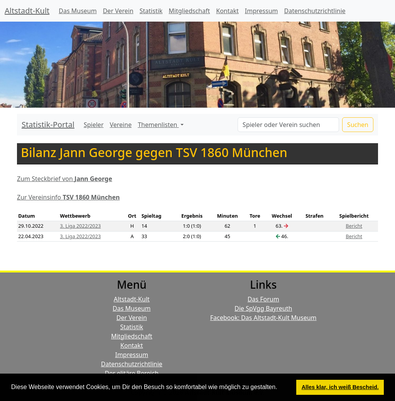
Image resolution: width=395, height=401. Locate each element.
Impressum (261, 11)
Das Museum (77, 11)
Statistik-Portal (48, 124)
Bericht (354, 225)
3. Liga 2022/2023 (80, 225)
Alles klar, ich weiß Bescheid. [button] (340, 387)
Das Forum (263, 299)
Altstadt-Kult (27, 10)
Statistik (151, 11)
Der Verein (118, 11)
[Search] (288, 124)
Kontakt (227, 11)
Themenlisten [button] (158, 124)
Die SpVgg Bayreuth (263, 308)
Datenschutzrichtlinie (315, 11)
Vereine (121, 124)
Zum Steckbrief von (64, 178)
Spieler (94, 124)
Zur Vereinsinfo (68, 197)
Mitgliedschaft (189, 11)
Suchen (357, 124)
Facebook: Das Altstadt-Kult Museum (263, 317)
